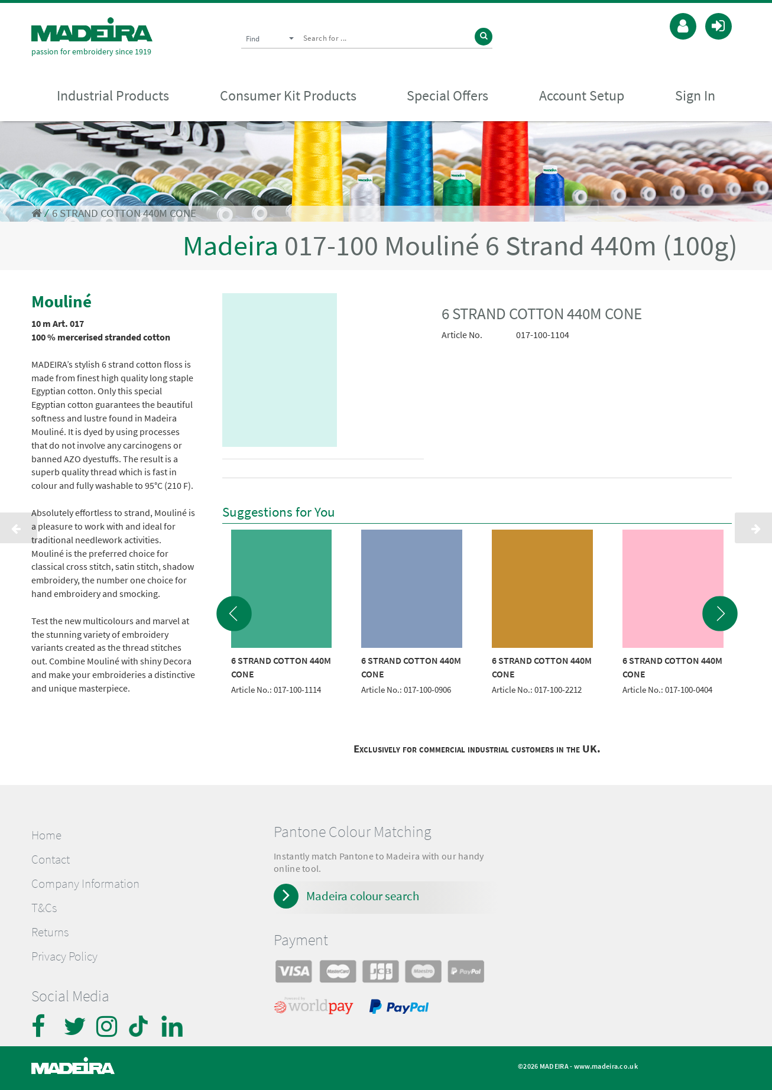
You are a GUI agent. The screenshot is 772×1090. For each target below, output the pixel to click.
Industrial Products (113, 95)
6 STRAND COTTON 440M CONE (124, 213)
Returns (50, 932)
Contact (50, 859)
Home (46, 835)
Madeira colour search (362, 896)
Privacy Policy (64, 956)
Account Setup (581, 95)
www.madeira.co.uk (606, 1066)
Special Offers (447, 95)
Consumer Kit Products (288, 95)
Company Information (85, 883)
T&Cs (44, 908)
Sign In (695, 95)
